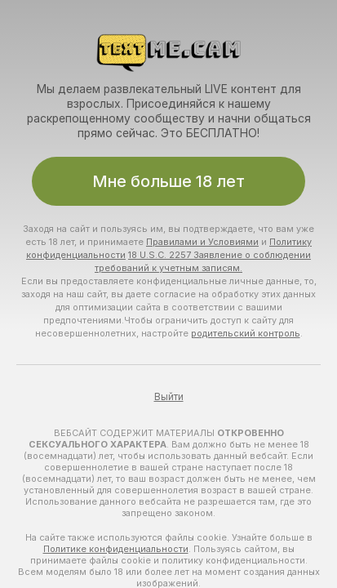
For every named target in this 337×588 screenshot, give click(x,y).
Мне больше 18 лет (168, 181)
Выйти (169, 397)
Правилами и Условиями (202, 241)
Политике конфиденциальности (115, 549)
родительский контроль (245, 333)
